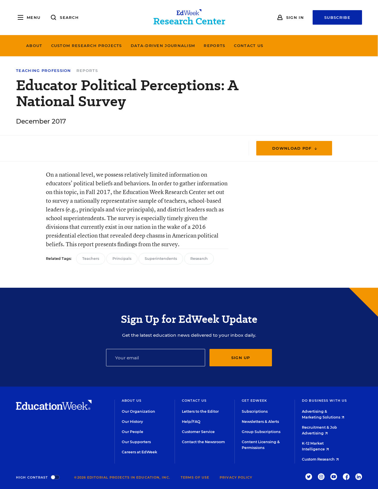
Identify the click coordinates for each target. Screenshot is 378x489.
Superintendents (161, 258)
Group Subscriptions (261, 432)
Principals (121, 258)
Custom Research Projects (130, 45)
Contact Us (293, 45)
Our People (132, 432)
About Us (132, 401)
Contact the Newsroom (203, 442)
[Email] (155, 357)
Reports (259, 45)
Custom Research (320, 459)
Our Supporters (136, 442)
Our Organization (138, 411)
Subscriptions (255, 411)
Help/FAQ (191, 421)
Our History (132, 421)
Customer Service (198, 432)
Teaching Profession (43, 70)
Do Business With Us (324, 401)
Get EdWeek (254, 401)
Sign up (240, 357)
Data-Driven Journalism (207, 45)
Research (199, 258)
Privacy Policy (236, 477)
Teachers (90, 258)
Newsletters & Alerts (260, 421)
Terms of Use (195, 477)
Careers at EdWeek (139, 452)
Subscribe (337, 17)
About (78, 45)
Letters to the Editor (200, 411)
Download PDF (295, 148)
